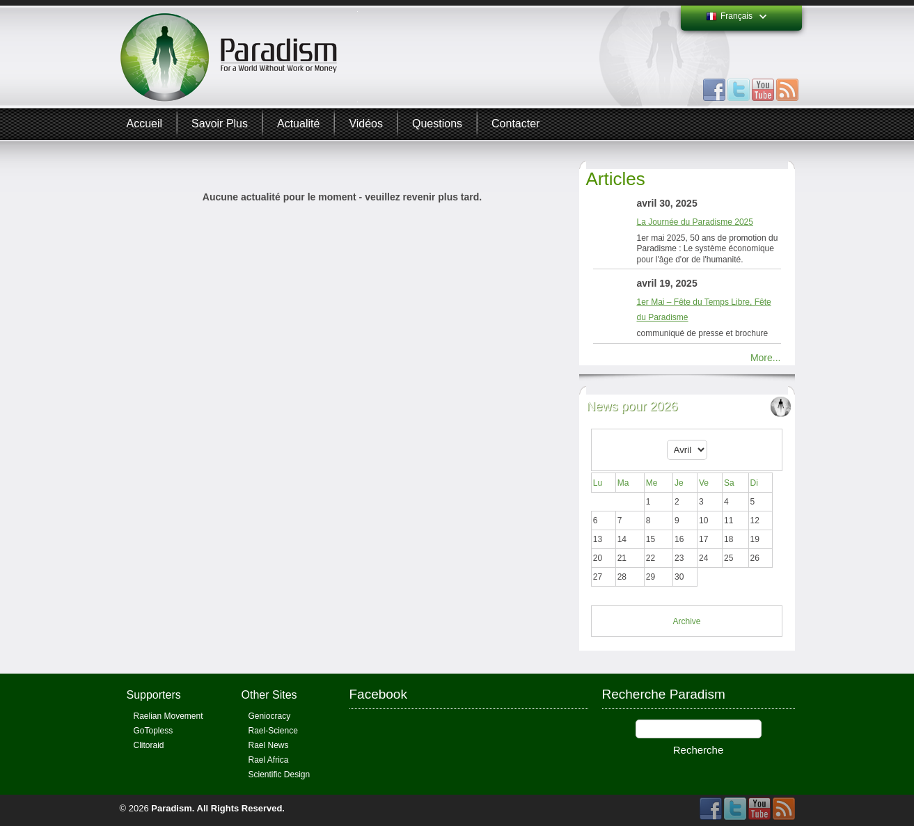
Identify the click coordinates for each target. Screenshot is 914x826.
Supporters (154, 695)
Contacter (515, 123)
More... (765, 357)
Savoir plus (219, 123)
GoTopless (153, 731)
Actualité (298, 123)
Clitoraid (149, 745)
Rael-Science (273, 731)
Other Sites (269, 695)
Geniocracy (270, 716)
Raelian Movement (168, 716)
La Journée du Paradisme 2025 (695, 222)
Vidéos (366, 123)
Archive (686, 621)
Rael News (269, 745)
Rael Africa (269, 760)
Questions (437, 123)
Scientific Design (279, 774)
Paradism (171, 808)
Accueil (145, 123)
